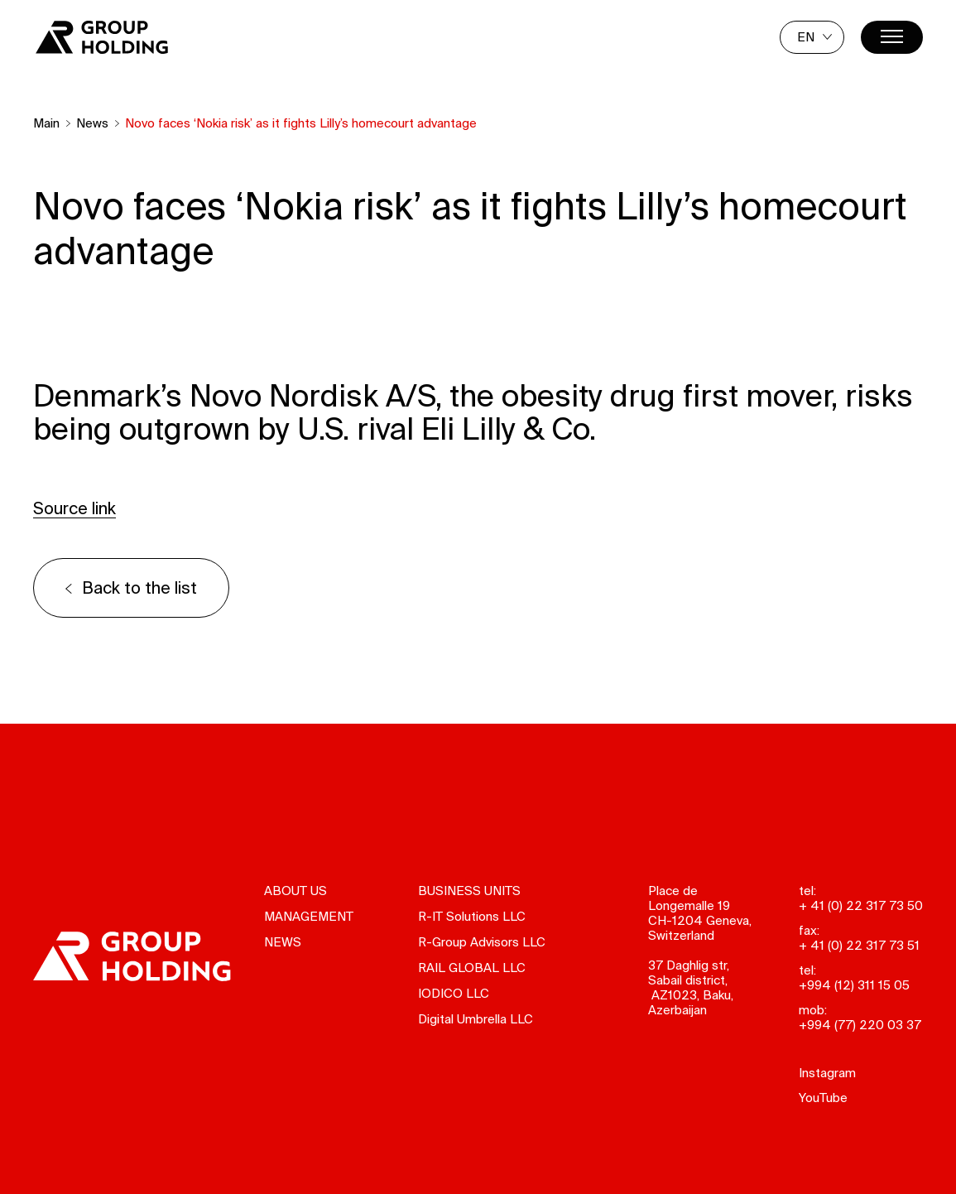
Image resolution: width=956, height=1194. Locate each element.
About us (295, 890)
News (92, 123)
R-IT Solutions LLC (472, 916)
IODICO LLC (453, 993)
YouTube (823, 1097)
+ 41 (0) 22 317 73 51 (859, 945)
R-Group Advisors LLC (481, 942)
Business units (469, 890)
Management (308, 916)
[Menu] (892, 37)
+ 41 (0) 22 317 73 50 (861, 905)
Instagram (827, 1073)
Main (46, 123)
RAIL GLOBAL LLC (472, 967)
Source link (74, 508)
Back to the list (139, 587)
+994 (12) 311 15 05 (854, 985)
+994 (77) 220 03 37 (860, 1025)
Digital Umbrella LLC (475, 1019)
